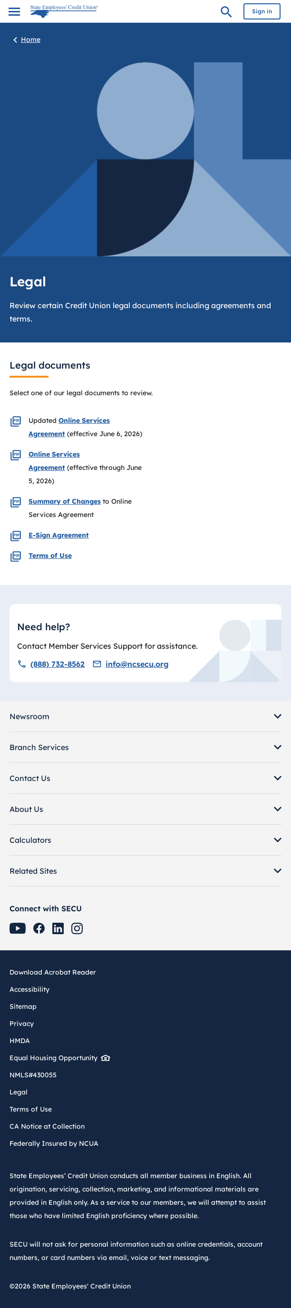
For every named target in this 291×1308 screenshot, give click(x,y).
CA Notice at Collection (47, 1126)
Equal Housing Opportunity (57, 1058)
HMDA (20, 1040)
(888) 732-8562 (51, 664)
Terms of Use (31, 1109)
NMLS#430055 (33, 1075)
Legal (19, 1092)
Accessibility (29, 989)
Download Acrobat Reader (56, 972)
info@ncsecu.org (130, 664)
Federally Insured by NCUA (54, 1143)
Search (226, 13)
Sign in (262, 11)
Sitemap (23, 1006)
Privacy (22, 1023)
